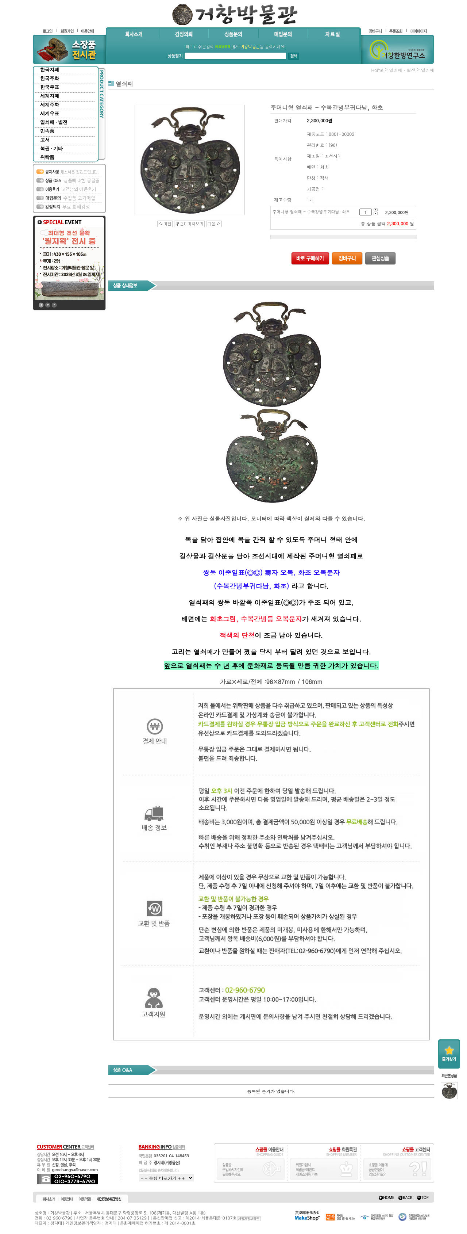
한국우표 (49, 87)
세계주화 (49, 104)
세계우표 (49, 113)
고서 (45, 139)
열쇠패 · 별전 (53, 122)
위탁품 (47, 157)
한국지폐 (49, 69)
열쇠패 (427, 70)
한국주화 (49, 78)
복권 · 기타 (51, 148)
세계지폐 (49, 96)
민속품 (47, 131)
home (377, 70)
